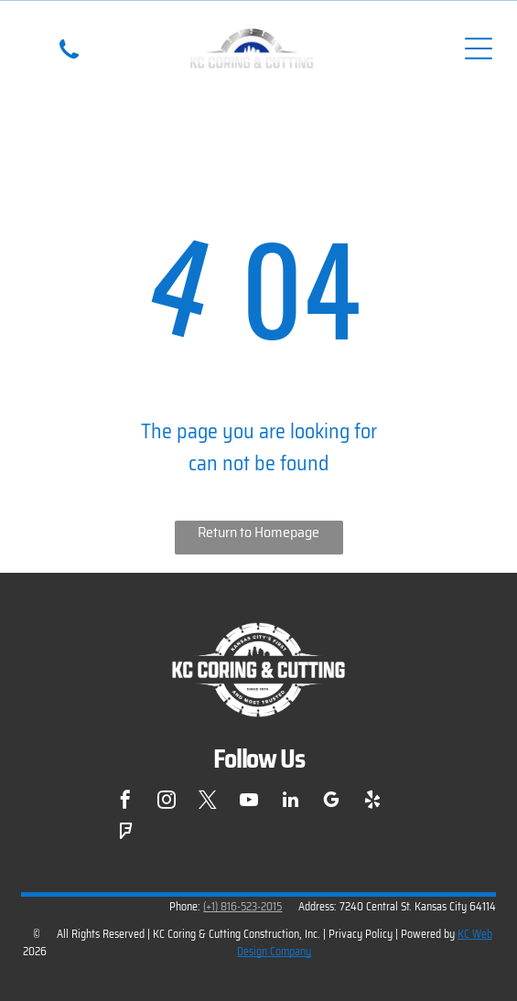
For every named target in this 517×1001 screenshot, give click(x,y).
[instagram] (166, 802)
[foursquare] (125, 834)
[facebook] (125, 802)
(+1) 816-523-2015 (242, 906)
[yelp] (372, 802)
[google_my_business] (331, 802)
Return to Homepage (258, 532)
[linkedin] (290, 802)
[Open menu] (478, 48)
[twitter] (207, 802)
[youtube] (249, 802)
